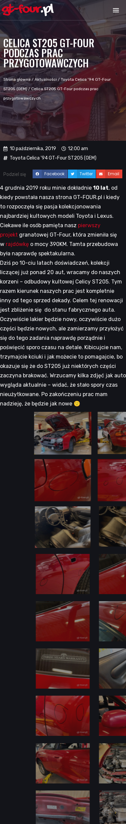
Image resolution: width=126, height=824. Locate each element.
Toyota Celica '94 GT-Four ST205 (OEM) (53, 158)
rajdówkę (17, 244)
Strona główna (17, 79)
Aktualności (46, 79)
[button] (116, 10)
